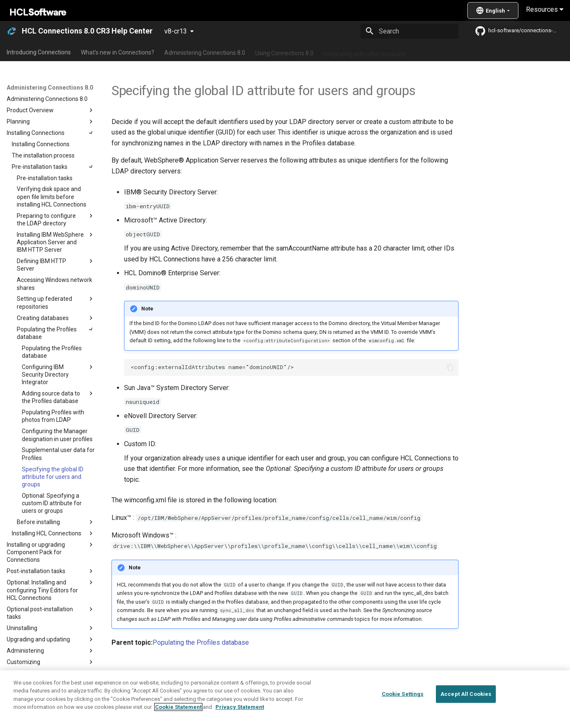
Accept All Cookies (465, 694)
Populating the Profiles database (201, 642)
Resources (544, 9)
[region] (285, 695)
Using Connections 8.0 (284, 51)
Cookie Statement (178, 707)
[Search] (409, 31)
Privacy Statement (239, 707)
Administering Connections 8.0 (204, 51)
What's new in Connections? (117, 51)
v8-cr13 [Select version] (175, 31)
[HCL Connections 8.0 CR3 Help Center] (11, 31)
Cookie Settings (403, 694)
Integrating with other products (364, 51)
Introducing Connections (39, 51)
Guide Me (427, 51)
